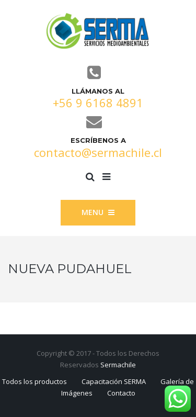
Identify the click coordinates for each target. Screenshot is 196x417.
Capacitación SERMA (114, 381)
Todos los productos (34, 381)
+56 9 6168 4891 (98, 102)
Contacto (121, 393)
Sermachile (118, 364)
